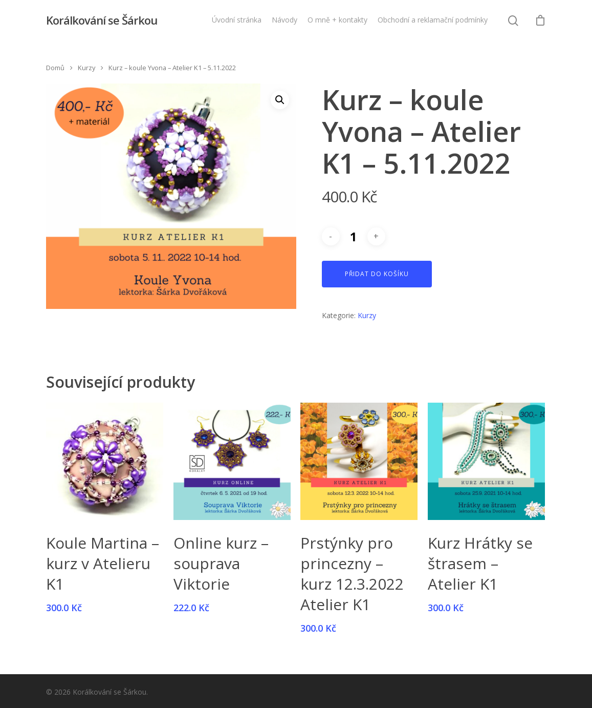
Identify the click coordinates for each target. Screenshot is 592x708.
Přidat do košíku (377, 273)
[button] (280, 100)
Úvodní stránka (236, 20)
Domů (55, 67)
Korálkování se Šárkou (101, 20)
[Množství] (353, 236)
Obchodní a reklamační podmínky (433, 20)
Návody (284, 20)
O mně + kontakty (337, 20)
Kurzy (86, 67)
